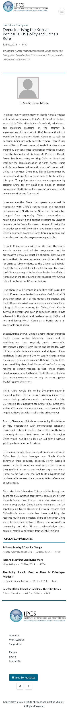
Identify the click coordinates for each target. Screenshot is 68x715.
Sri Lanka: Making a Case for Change (22, 547)
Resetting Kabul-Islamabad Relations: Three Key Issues (32, 589)
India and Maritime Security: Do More (23, 559)
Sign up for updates (23, 677)
